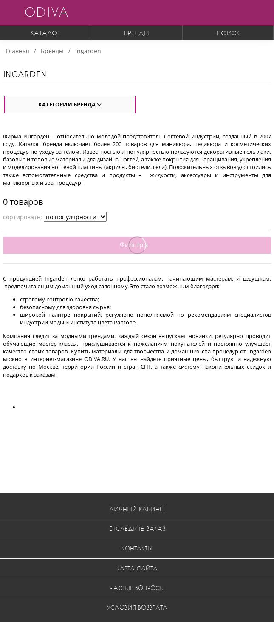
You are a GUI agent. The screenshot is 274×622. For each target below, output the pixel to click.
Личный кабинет (137, 509)
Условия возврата (137, 607)
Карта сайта (137, 568)
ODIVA (46, 11)
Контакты (137, 548)
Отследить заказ (137, 528)
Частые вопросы (137, 587)
